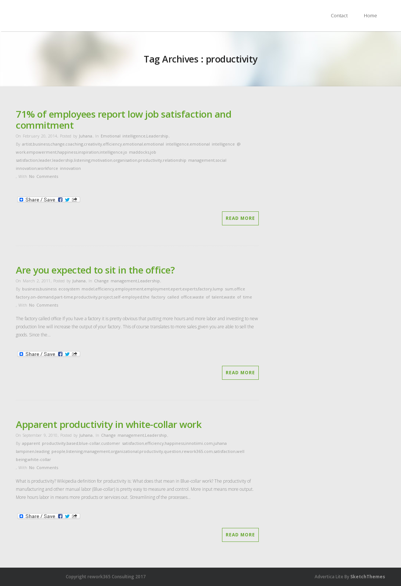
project (106, 297)
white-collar (39, 459)
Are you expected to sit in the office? (95, 269)
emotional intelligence (166, 144)
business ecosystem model (67, 289)
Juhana (85, 136)
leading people (50, 451)
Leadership (157, 136)
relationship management (189, 160)
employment (157, 289)
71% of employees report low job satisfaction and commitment (123, 119)
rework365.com (197, 451)
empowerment (41, 152)
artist (27, 144)
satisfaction (225, 451)
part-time (63, 297)
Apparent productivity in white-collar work (108, 424)
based (72, 443)
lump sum (223, 289)
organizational (125, 451)
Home (370, 15)
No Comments (43, 176)
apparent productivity (44, 443)
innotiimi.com (199, 443)
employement (129, 289)
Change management (115, 280)
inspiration (88, 152)
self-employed (128, 297)
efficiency (112, 144)
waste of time (238, 297)
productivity (150, 160)
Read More (240, 218)
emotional (133, 144)
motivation (101, 160)
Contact (339, 15)
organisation (125, 160)
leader (45, 160)
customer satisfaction (122, 443)
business (41, 144)
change (57, 144)
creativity (93, 144)
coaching (74, 144)
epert (176, 289)
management (96, 451)
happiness (67, 152)
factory (205, 289)
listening (82, 160)
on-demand (42, 297)
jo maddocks (136, 152)
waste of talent (208, 297)
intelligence (111, 152)
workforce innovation (59, 168)
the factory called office (167, 297)
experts (189, 289)
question (172, 451)
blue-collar (89, 443)
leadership (62, 160)
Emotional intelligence (123, 136)
